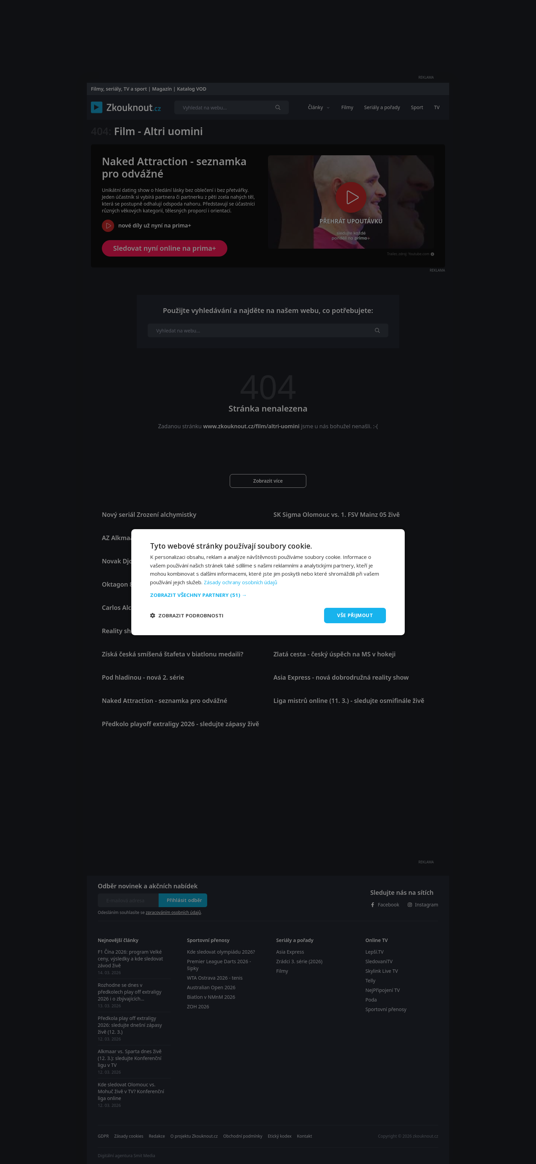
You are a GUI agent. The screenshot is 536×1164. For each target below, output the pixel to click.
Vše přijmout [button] (355, 615)
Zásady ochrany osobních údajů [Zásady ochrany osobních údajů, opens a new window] (240, 582)
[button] (268, 595)
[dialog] (268, 582)
